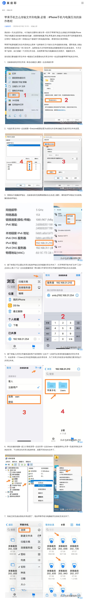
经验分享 (34, 26)
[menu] (82, 4)
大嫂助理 (7, 26)
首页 (3, 10)
